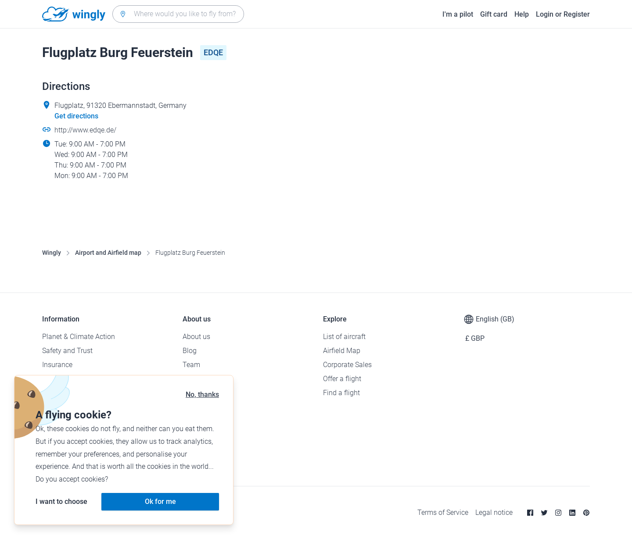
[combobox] (178, 14)
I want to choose (61, 501)
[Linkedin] (572, 512)
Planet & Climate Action (78, 336)
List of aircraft (344, 336)
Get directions (76, 116)
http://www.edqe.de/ (85, 130)
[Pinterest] (586, 512)
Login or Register (563, 14)
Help (521, 14)
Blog (190, 350)
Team (191, 365)
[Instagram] (558, 512)
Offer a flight (342, 379)
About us (196, 336)
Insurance (57, 365)
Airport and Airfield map (108, 252)
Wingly (51, 252)
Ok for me (160, 501)
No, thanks (202, 394)
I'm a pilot (457, 14)
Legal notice (494, 512)
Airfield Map (341, 350)
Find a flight (341, 393)
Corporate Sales (347, 365)
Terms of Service (442, 512)
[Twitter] (544, 512)
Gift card (493, 14)
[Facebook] (530, 512)
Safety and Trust (67, 350)
